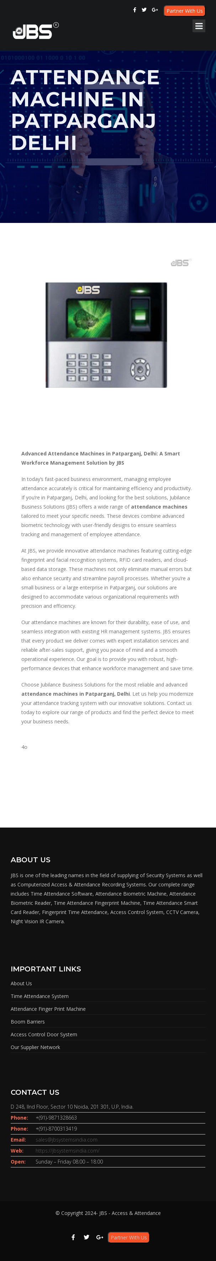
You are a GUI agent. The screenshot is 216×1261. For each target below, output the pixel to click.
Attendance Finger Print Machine (48, 1008)
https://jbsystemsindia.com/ (68, 1150)
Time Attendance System (40, 996)
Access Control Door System (44, 1034)
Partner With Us (185, 10)
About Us (21, 983)
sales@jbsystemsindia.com (67, 1139)
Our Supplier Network (35, 1047)
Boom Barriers (28, 1021)
